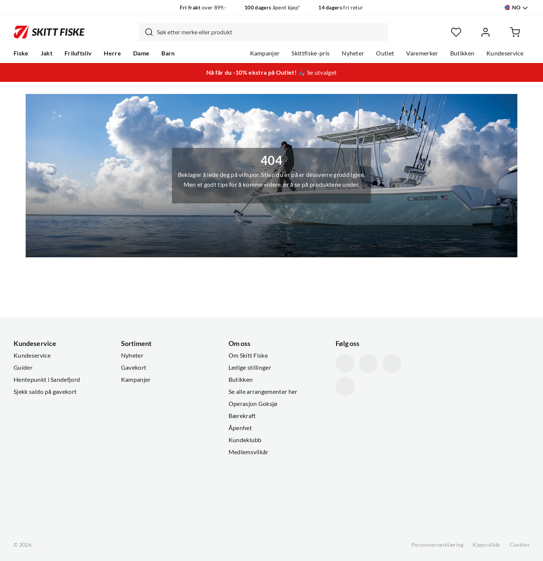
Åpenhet (240, 427)
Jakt (46, 53)
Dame (141, 53)
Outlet (385, 53)
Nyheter (353, 53)
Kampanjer (265, 53)
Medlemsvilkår (248, 452)
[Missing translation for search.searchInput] (146, 32)
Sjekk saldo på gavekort (45, 391)
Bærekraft (242, 415)
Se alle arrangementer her (263, 391)
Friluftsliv (78, 53)
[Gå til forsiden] (49, 32)
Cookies (519, 545)
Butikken (462, 53)
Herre (112, 53)
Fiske (21, 53)
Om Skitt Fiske (248, 355)
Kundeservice (504, 53)
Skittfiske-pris (310, 53)
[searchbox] (270, 32)
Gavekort (134, 367)
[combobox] (263, 32)
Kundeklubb (245, 440)
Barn (168, 53)
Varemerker (422, 53)
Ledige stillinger (250, 367)
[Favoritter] (456, 32)
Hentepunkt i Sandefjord (47, 379)
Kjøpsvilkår (486, 545)
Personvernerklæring (437, 545)
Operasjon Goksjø (253, 403)
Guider (23, 367)
